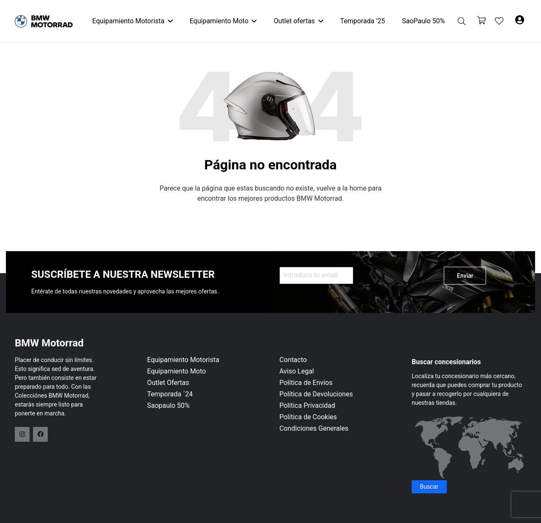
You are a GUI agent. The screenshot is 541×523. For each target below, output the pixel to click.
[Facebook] (40, 434)
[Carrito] (481, 21)
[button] (168, 21)
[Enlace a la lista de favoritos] (499, 21)
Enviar (465, 275)
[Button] (520, 21)
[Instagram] (22, 434)
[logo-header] (44, 21)
